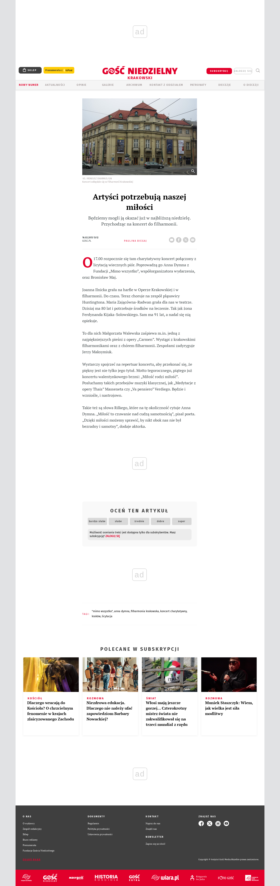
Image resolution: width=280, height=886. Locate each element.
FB (179, 239)
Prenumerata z (59, 70)
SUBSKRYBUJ (219, 71)
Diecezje (224, 85)
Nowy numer (28, 85)
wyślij (193, 239)
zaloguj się (243, 71)
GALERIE (108, 85)
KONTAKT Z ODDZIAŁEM (166, 85)
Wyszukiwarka (257, 70)
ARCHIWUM (134, 85)
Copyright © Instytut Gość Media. (214, 859)
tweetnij (186, 239)
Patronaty (198, 85)
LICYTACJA (107, 616)
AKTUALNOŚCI (55, 85)
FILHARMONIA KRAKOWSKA (145, 611)
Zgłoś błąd (32, 859)
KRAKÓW (96, 616)
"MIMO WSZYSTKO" (102, 611)
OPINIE (81, 85)
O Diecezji (251, 85)
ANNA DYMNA (122, 611)
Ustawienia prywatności (100, 834)
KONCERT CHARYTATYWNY (173, 611)
